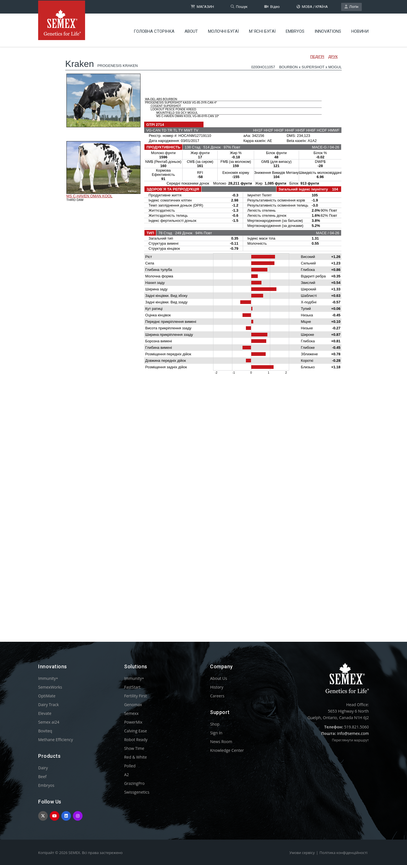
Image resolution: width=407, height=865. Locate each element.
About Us (218, 678)
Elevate (44, 713)
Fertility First (135, 695)
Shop (214, 724)
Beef (42, 776)
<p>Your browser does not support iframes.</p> (203, 332)
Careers (217, 695)
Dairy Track (48, 704)
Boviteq (45, 730)
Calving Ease (135, 730)
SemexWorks (50, 687)
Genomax (133, 704)
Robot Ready (136, 739)
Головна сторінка (154, 29)
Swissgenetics (136, 792)
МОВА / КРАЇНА (312, 7)
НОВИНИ (360, 29)
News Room (221, 741)
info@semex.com (353, 733)
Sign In (216, 732)
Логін (351, 7)
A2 (126, 774)
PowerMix (133, 722)
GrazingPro (134, 783)
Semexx (131, 713)
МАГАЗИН (202, 7)
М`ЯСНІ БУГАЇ (262, 29)
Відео (272, 7)
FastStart (132, 687)
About (191, 29)
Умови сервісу (302, 852)
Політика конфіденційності (343, 852)
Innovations (328, 29)
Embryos (295, 29)
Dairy (43, 767)
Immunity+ (48, 678)
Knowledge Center (227, 750)
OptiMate (46, 695)
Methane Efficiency (55, 739)
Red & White (135, 757)
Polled (129, 765)
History (216, 687)
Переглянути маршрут (350, 740)
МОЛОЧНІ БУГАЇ (223, 29)
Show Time (134, 748)
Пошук (239, 7)
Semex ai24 (48, 722)
